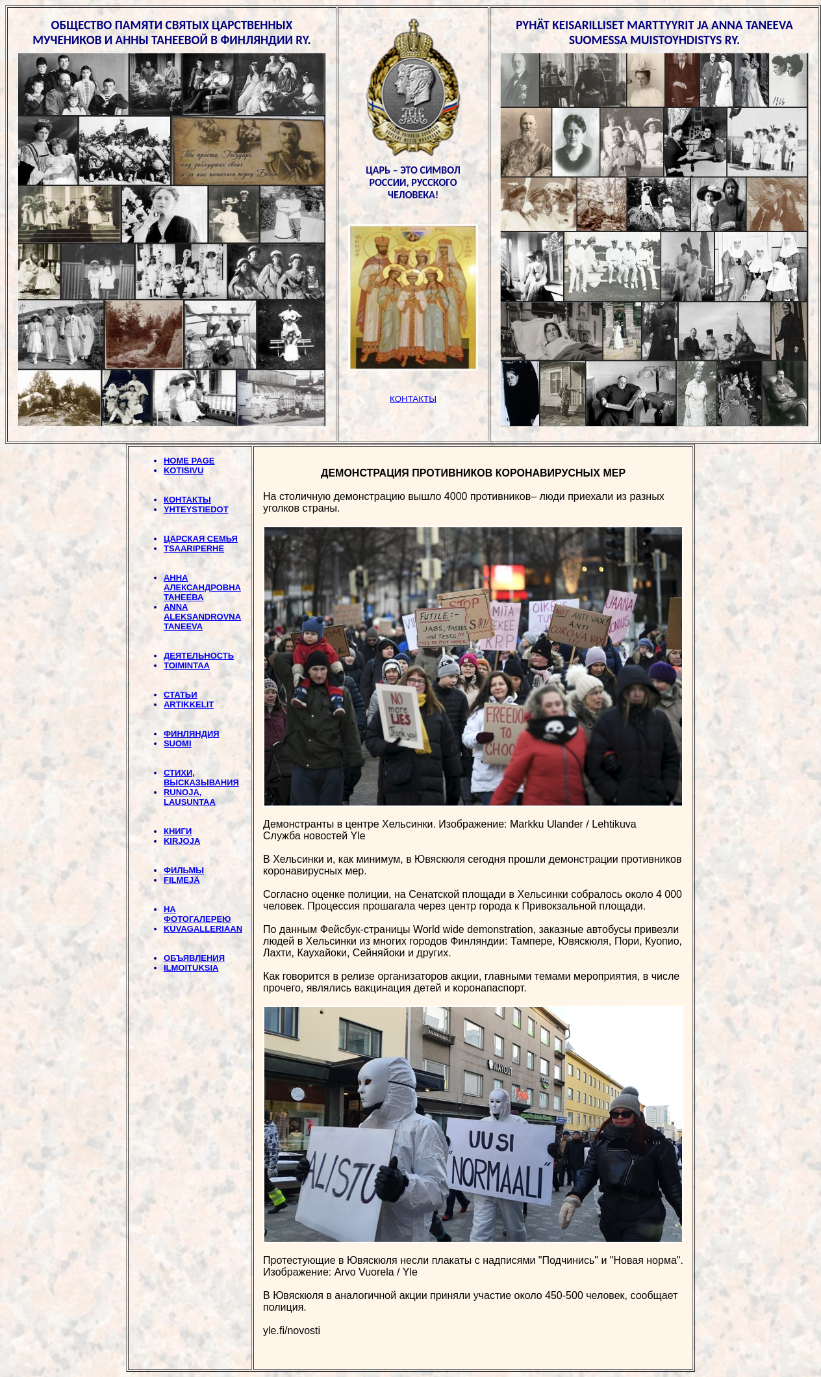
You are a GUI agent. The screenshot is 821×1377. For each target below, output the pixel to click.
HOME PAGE (189, 461)
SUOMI (178, 743)
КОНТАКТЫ (187, 500)
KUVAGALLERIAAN (203, 929)
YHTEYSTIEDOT (196, 509)
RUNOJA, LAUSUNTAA (190, 797)
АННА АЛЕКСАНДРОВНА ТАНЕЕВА (202, 587)
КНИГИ (178, 831)
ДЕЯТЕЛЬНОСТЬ (199, 656)
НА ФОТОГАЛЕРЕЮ (197, 914)
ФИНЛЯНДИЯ (192, 734)
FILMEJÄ (182, 880)
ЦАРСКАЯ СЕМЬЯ (201, 539)
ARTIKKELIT (189, 704)
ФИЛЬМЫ (184, 870)
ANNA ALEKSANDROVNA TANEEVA (202, 616)
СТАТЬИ (180, 695)
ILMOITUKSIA (191, 968)
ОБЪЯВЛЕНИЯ (194, 958)
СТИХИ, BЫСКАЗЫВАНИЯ (201, 777)
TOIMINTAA (187, 665)
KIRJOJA (182, 841)
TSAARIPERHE (194, 548)
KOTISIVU (183, 470)
